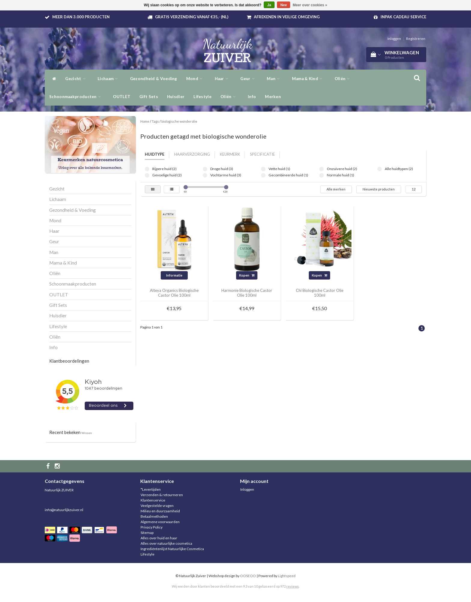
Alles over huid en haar (159, 538)
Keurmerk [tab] (230, 154)
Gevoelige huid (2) (147, 175)
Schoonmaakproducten (76, 96)
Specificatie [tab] (262, 154)
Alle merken (336, 189)
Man (275, 78)
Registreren (415, 38)
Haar (223, 78)
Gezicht (77, 78)
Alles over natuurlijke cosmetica (166, 543)
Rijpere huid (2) (147, 169)
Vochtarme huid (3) (205, 175)
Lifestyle (202, 96)
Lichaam (109, 78)
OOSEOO (248, 576)
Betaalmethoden (154, 516)
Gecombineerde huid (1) (263, 175)
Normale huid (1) (321, 175)
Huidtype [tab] (154, 154)
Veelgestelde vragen (157, 505)
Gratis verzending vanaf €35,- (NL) (191, 16)
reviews (292, 586)
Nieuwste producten (379, 189)
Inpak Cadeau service (403, 16)
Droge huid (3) (205, 169)
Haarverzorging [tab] (192, 154)
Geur (249, 78)
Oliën (229, 96)
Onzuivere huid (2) (321, 169)
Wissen (86, 433)
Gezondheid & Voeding (153, 78)
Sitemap (147, 532)
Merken (273, 96)
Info (252, 96)
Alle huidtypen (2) (379, 169)
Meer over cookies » (310, 5)
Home (144, 121)
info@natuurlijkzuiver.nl (64, 510)
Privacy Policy (152, 527)
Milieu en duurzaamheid (160, 511)
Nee (283, 5)
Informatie (174, 275)
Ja (269, 5)
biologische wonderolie (179, 121)
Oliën (344, 78)
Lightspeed (287, 576)
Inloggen (394, 38)
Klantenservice (153, 500)
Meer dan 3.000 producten (81, 16)
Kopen (246, 275)
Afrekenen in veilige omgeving (287, 16)
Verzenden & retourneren (162, 495)
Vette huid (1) (263, 169)
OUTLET (121, 96)
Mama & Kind (309, 78)
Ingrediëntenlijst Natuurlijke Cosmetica (172, 549)
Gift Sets (148, 96)
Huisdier (175, 96)
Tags (155, 121)
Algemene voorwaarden (160, 522)
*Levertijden (151, 489)
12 (413, 189)
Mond (196, 78)
